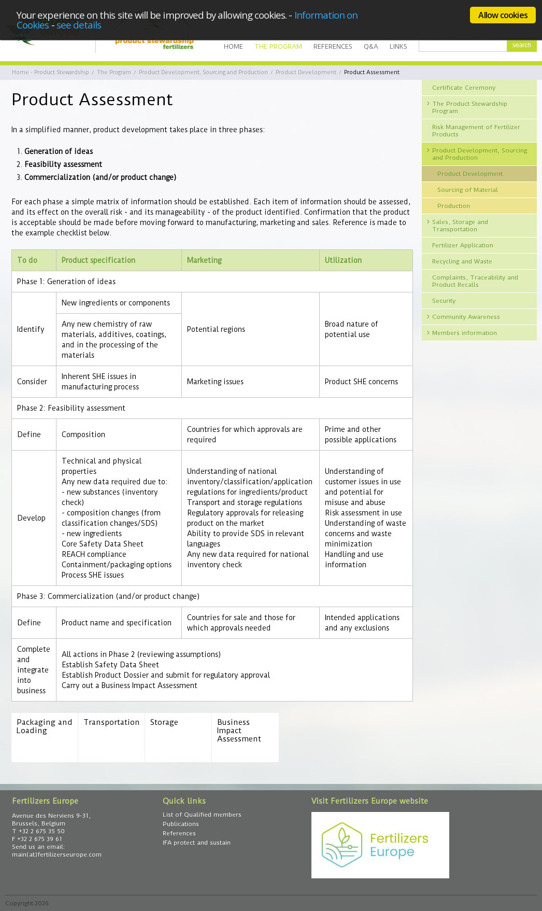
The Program (278, 46)
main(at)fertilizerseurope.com (57, 854)
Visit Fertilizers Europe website (369, 801)
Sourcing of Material (467, 189)
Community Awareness (466, 316)
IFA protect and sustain (197, 842)
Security (443, 300)
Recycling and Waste (462, 261)
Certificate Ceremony (463, 87)
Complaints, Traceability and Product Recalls (475, 281)
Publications (181, 824)
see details (79, 24)
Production (453, 205)
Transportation (111, 722)
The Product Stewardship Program (469, 107)
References (332, 46)
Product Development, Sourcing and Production (203, 72)
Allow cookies (502, 15)
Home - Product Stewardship (50, 72)
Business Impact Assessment (239, 731)
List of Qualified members (202, 814)
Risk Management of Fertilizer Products (476, 130)
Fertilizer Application (462, 245)
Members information (464, 333)
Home (233, 46)
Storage (164, 722)
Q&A (371, 46)
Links (398, 46)
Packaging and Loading (45, 726)
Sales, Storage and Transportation (460, 225)
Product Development (306, 72)
